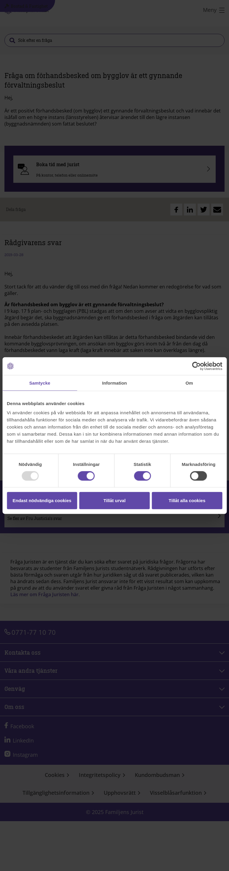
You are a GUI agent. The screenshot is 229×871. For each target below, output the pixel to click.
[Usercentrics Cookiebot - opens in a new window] (196, 365)
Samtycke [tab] (39, 382)
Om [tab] (189, 382)
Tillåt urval (114, 500)
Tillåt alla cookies (187, 500)
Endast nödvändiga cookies (41, 500)
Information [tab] (114, 382)
